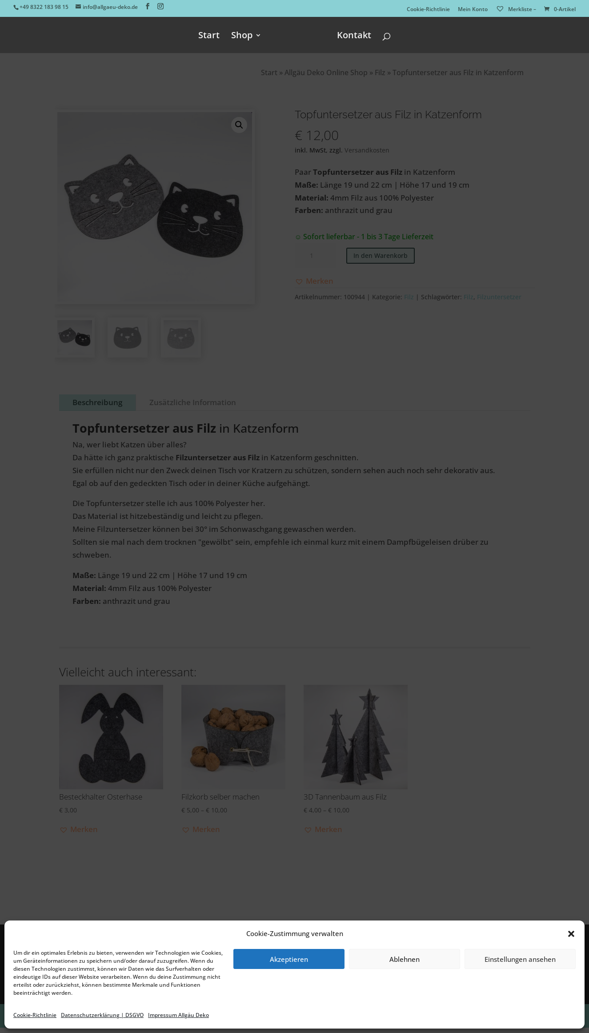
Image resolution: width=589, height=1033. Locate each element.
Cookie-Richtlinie (34, 1015)
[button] (571, 933)
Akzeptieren (289, 959)
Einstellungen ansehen (520, 959)
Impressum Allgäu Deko (178, 1015)
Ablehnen (404, 959)
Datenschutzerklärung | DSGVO (102, 1015)
